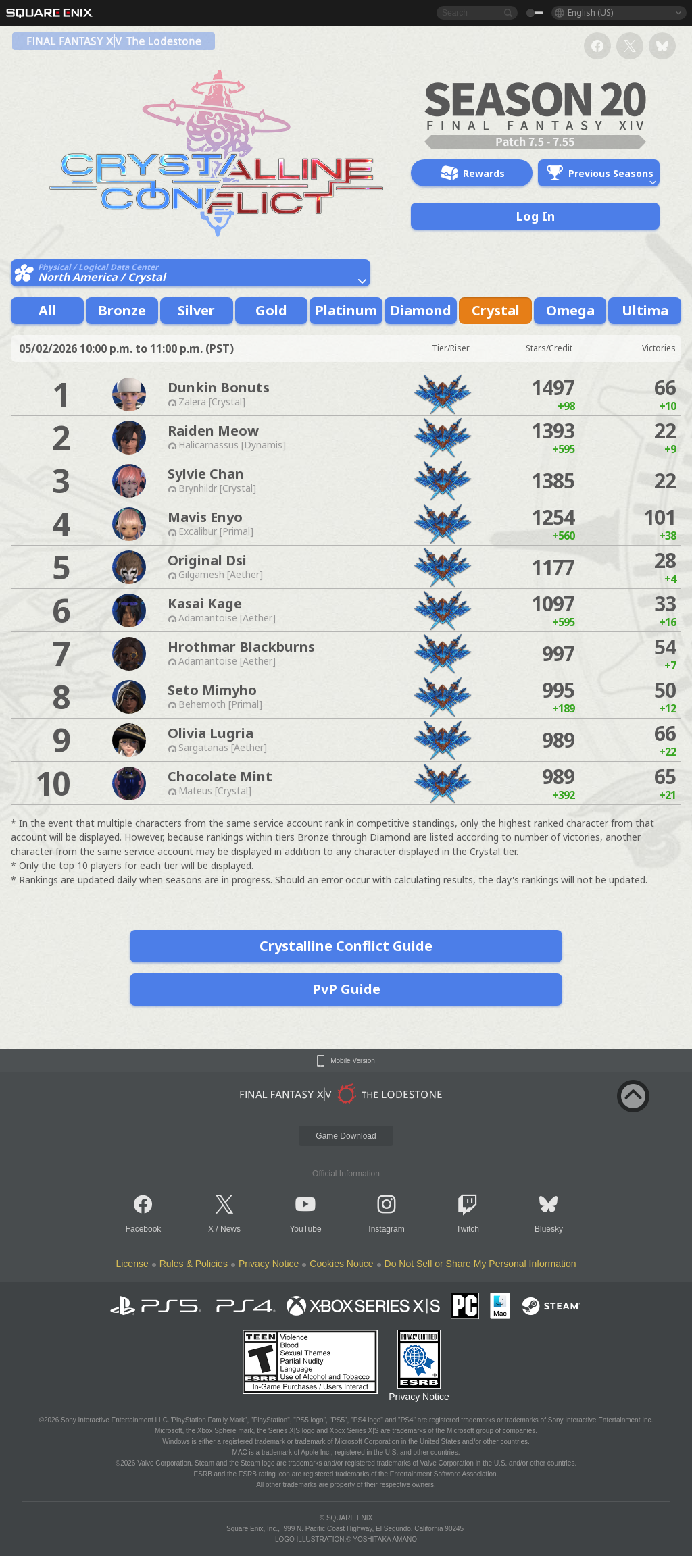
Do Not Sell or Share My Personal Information (480, 1263)
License (132, 1263)
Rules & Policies (193, 1263)
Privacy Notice (269, 1263)
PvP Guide (346, 989)
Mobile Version (352, 1061)
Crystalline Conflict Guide (346, 946)
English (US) (590, 12)
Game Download (346, 1136)
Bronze (122, 310)
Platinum (346, 310)
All (47, 310)
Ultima (645, 310)
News (230, 1229)
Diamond (420, 310)
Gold (271, 310)
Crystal (496, 310)
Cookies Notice (341, 1263)
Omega (570, 310)
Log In (535, 216)
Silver (196, 310)
